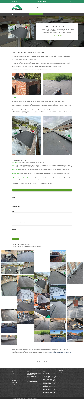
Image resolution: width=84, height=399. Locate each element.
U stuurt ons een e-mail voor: (17, 221)
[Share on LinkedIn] (46, 362)
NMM (36, 398)
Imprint (60, 372)
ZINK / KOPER (40, 7)
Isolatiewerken (48, 7)
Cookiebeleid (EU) (62, 374)
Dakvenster (55, 7)
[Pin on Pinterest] (44, 362)
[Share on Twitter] (39, 362)
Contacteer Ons (68, 7)
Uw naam (42, 199)
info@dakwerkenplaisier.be (35, 373)
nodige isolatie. (15, 65)
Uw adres (13, 211)
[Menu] (12, 14)
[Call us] (71, 1)
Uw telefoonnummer (16, 206)
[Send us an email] (69, 1)
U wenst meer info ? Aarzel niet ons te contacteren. (23, 69)
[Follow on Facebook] (67, 1)
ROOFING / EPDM (34, 7)
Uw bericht (42, 233)
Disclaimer (60, 370)
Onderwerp (42, 226)
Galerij (60, 7)
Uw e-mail (42, 203)
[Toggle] (25, 387)
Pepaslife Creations (30, 398)
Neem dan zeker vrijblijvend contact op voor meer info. (60, 352)
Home (28, 7)
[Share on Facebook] (37, 362)
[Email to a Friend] (42, 362)
